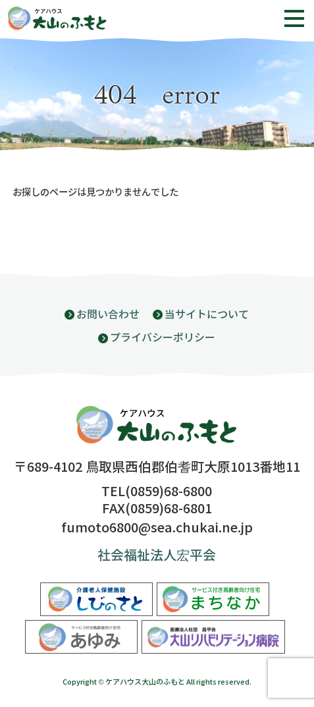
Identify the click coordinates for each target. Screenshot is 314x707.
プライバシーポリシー (162, 337)
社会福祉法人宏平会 (156, 556)
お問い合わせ (108, 314)
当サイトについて (207, 314)
